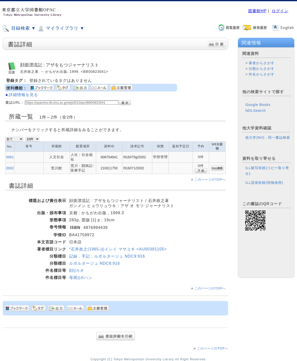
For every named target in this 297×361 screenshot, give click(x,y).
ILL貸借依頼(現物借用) (264, 183)
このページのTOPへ (210, 179)
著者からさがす (261, 63)
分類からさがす (261, 69)
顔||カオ (76, 270)
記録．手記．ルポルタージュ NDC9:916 (107, 256)
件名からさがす (261, 74)
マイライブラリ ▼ (60, 28)
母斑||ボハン (80, 277)
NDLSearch (255, 110)
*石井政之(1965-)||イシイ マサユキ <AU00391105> (118, 249)
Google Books (257, 105)
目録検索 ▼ (19, 28)
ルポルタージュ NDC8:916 (94, 263)
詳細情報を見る (23, 95)
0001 (10, 157)
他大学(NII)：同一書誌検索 (267, 137)
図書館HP (257, 11)
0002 (10, 168)
